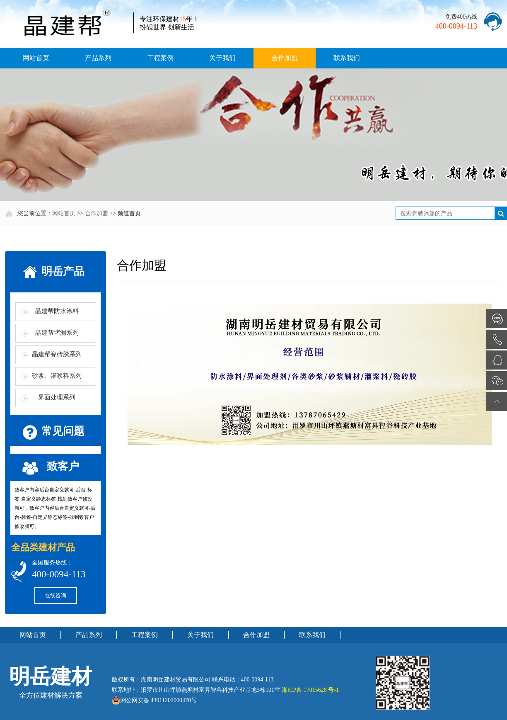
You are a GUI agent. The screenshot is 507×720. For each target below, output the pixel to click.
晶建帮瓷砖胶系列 (57, 354)
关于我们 (222, 57)
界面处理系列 (56, 397)
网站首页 (36, 57)
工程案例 (160, 57)
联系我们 (346, 57)
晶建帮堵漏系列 (57, 332)
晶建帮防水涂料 (57, 311)
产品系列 (98, 57)
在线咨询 (55, 595)
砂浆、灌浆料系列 (57, 375)
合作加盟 (284, 57)
